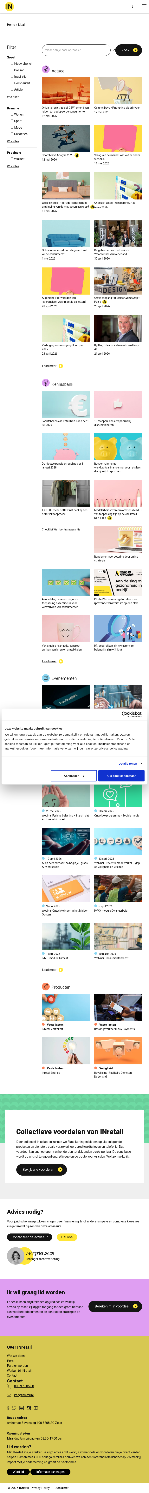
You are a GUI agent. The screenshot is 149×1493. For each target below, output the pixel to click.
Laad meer (49, 366)
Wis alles (13, 97)
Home (11, 24)
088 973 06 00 (24, 1386)
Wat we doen (16, 1356)
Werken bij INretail (19, 1370)
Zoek (125, 50)
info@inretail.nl (24, 1395)
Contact (12, 1375)
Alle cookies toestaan (121, 775)
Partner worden (17, 1365)
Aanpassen (74, 775)
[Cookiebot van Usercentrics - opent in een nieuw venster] (128, 714)
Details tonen (128, 763)
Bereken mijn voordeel (112, 1306)
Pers (10, 1361)
